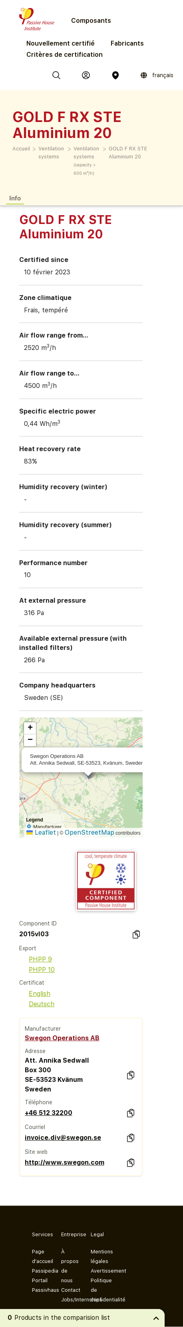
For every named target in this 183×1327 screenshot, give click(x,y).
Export (27, 948)
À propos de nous (69, 1266)
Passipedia (40, 1271)
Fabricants (127, 43)
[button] (30, 728)
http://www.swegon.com (64, 1162)
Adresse (35, 1051)
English (34, 993)
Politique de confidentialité (99, 1290)
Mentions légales (99, 1256)
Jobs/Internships (69, 1300)
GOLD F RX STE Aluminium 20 (128, 153)
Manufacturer (43, 1028)
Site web (36, 1152)
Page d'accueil (40, 1256)
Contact (69, 1290)
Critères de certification (64, 54)
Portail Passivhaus (40, 1285)
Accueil (21, 149)
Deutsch (36, 1004)
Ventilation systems (51, 153)
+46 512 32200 (48, 1113)
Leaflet (41, 832)
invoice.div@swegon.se (63, 1137)
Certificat (31, 982)
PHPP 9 (35, 959)
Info (15, 198)
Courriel (35, 1127)
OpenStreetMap (89, 832)
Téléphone (38, 1102)
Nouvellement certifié (60, 43)
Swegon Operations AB (62, 1038)
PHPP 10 (37, 969)
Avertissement (99, 1271)
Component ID (38, 923)
